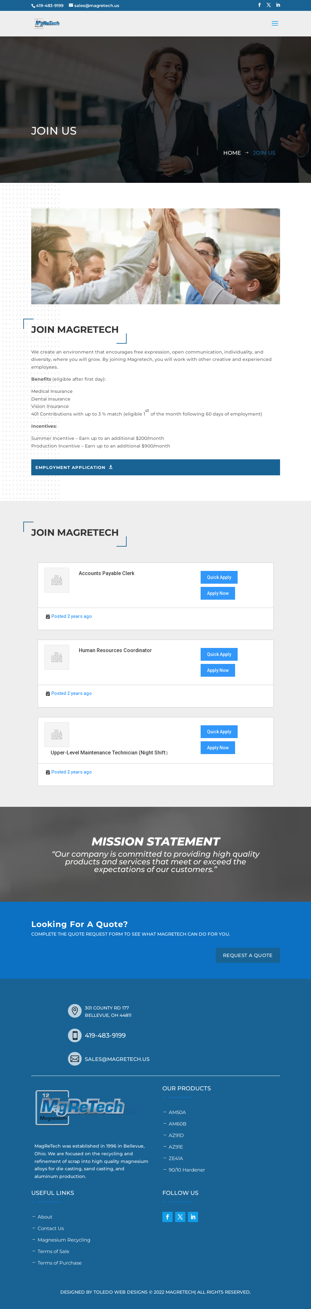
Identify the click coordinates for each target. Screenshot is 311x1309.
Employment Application (70, 467)
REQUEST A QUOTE (248, 955)
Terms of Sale (53, 1251)
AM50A (177, 1112)
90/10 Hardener (187, 1170)
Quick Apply (219, 577)
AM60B (177, 1124)
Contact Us (51, 1228)
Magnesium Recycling (64, 1240)
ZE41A (176, 1158)
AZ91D (176, 1135)
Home (232, 153)
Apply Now (218, 593)
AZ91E (176, 1147)
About (45, 1217)
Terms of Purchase (60, 1263)
